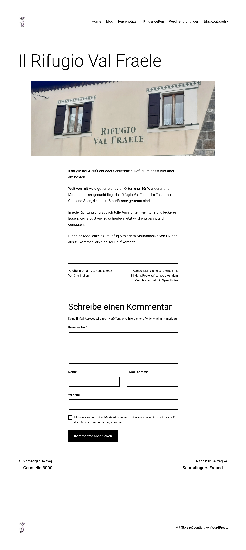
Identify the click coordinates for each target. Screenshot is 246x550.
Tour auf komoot (121, 242)
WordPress (219, 527)
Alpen (165, 280)
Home (96, 21)
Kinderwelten (153, 21)
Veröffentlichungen (184, 21)
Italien (174, 280)
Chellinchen (81, 275)
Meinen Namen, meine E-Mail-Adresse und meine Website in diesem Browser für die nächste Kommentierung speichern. (125, 420)
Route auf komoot (153, 275)
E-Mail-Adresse (137, 372)
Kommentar (77, 327)
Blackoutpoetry (216, 21)
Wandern (172, 275)
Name (72, 372)
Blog (109, 21)
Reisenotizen (128, 21)
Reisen (158, 270)
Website (74, 395)
